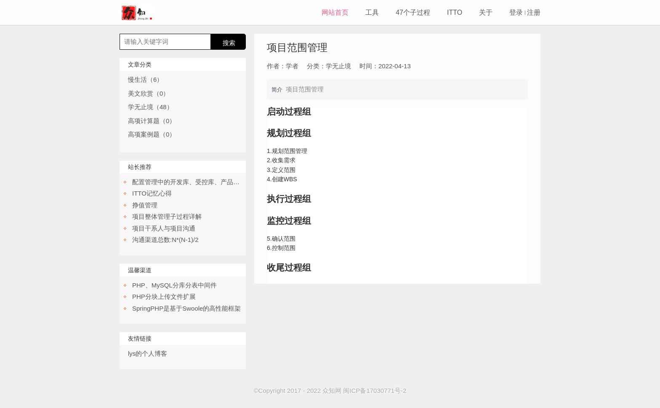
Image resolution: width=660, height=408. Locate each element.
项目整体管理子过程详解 (167, 216)
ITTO (454, 12)
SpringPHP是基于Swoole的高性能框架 (186, 308)
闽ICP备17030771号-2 (374, 390)
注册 (533, 12)
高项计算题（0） (152, 120)
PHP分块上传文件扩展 (164, 296)
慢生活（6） (145, 79)
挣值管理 (144, 205)
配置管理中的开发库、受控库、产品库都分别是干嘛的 (208, 181)
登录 (516, 12)
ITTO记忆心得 (152, 193)
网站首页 (335, 12)
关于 (485, 12)
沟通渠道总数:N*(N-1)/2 (165, 239)
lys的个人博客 (147, 353)
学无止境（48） (150, 106)
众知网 (331, 390)
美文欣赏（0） (148, 93)
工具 (372, 12)
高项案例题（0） (152, 134)
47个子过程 (413, 12)
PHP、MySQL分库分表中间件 (174, 285)
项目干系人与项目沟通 (163, 228)
